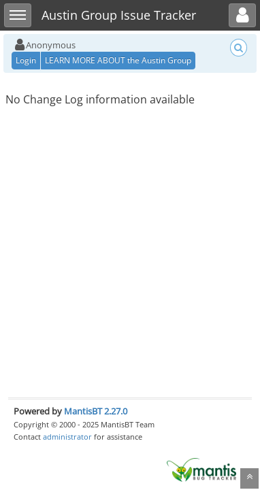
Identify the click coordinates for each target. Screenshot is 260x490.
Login (26, 60)
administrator (67, 436)
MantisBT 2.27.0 (95, 411)
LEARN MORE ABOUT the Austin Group (118, 60)
